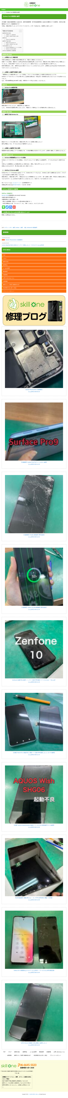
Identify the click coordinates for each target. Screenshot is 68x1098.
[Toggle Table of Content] (19, 31)
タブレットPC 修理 (10, 227)
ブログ (4, 258)
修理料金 (5, 265)
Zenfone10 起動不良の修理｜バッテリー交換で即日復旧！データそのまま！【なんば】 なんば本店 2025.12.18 (34, 680)
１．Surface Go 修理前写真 (9, 39)
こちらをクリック (16, 182)
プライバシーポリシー (8, 291)
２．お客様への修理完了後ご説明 (10, 44)
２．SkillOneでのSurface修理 (10, 48)
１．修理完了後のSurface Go (10, 42)
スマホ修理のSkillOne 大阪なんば (33, 1094)
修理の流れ (6, 261)
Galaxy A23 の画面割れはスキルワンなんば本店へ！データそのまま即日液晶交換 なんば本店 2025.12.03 (34, 970)
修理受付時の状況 (7, 33)
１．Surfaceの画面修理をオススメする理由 (12, 47)
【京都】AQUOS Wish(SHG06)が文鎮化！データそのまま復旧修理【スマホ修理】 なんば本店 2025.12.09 (34, 825)
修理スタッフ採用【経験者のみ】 (11, 284)
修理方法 (5, 37)
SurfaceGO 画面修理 (32, 227)
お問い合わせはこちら (8, 278)
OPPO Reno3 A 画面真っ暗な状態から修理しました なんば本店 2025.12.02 (34, 1043)
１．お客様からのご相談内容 (10, 34)
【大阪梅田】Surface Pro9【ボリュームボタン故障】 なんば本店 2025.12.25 (34, 462)
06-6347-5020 (16, 184)
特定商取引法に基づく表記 (9, 287)
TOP (4, 255)
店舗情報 (5, 274)
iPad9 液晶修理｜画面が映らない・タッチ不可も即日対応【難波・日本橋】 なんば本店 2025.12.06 (34, 897)
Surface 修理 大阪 (21, 227)
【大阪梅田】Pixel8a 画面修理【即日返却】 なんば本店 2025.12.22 (34, 534)
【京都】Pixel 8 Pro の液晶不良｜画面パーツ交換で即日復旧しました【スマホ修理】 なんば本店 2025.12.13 (34, 752)
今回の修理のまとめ (7, 45)
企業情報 (5, 281)
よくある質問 (6, 268)
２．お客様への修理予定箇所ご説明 (11, 36)
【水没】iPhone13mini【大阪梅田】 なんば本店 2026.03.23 (34, 389)
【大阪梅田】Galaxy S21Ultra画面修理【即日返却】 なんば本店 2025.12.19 (34, 607)
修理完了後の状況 (7, 41)
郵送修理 (5, 271)
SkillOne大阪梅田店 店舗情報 (9, 50)
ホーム (3, 12)
